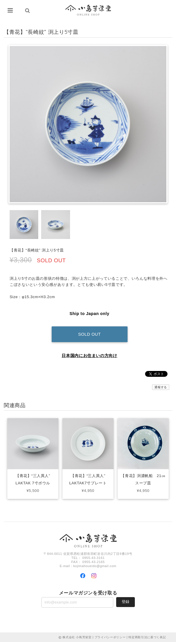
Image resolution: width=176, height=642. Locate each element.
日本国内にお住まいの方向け (89, 355)
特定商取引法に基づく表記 (147, 637)
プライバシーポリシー (110, 637)
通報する (160, 386)
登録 (125, 601)
